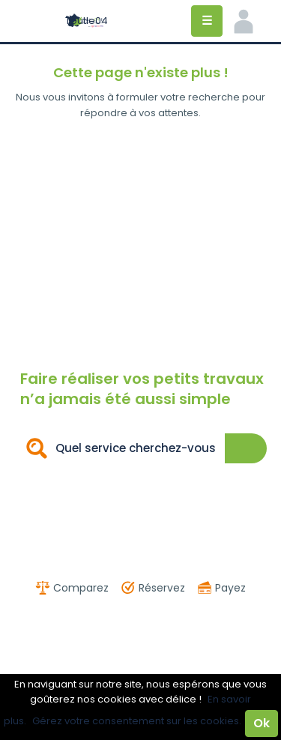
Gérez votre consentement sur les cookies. (136, 721)
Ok (261, 723)
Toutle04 (86, 20)
